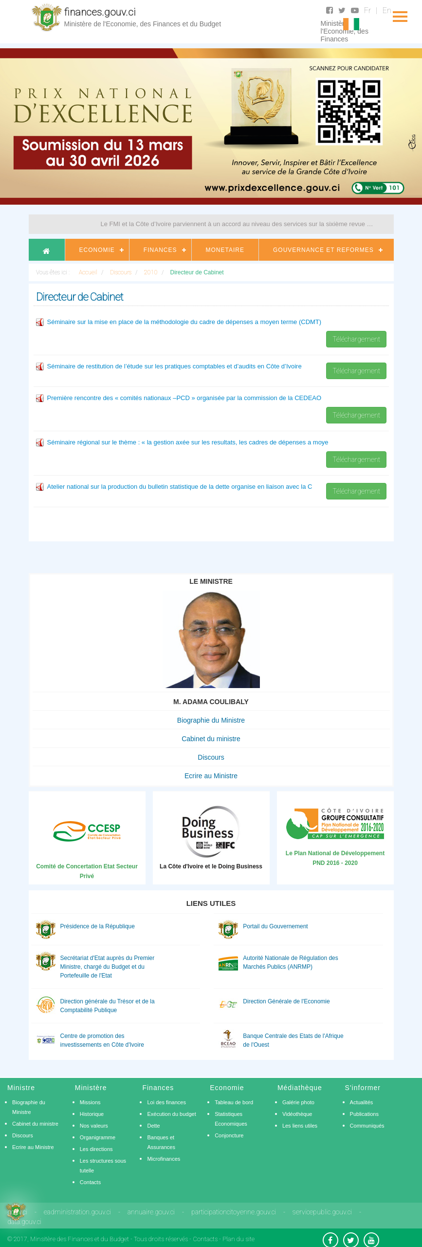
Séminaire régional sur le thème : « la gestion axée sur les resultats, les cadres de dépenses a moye (188, 442)
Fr (367, 10)
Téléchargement (356, 339)
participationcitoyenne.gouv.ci (233, 1212)
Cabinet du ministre (211, 739)
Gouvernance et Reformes (323, 250)
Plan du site (238, 1239)
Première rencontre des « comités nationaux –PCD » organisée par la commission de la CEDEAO (184, 398)
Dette (153, 1126)
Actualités (361, 1102)
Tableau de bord (234, 1102)
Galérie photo (298, 1102)
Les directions (96, 1149)
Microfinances (163, 1159)
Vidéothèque (297, 1114)
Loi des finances (166, 1102)
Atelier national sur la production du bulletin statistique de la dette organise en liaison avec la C (179, 486)
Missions (90, 1102)
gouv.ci (17, 1212)
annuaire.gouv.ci (151, 1212)
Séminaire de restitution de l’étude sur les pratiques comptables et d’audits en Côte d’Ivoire (174, 366)
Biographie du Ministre (211, 720)
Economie (97, 250)
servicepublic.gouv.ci (322, 1212)
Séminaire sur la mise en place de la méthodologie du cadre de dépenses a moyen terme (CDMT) (184, 322)
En (387, 10)
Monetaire (225, 250)
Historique (92, 1114)
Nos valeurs (94, 1126)
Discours (211, 757)
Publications (364, 1114)
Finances (160, 250)
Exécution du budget (171, 1114)
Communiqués (367, 1126)
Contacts (90, 1182)
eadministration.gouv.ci (77, 1212)
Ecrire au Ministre (211, 776)
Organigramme (97, 1137)
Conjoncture (229, 1135)
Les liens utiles (299, 1126)
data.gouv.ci (24, 1222)
